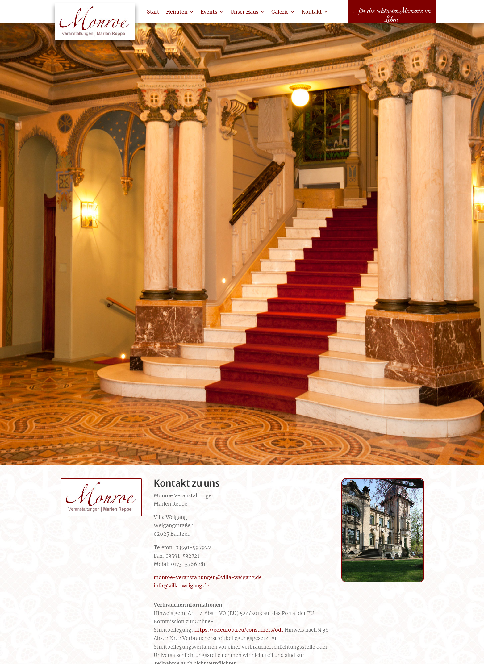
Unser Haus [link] (244, 12)
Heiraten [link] (177, 12)
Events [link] (209, 12)
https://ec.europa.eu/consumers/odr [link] (238, 630)
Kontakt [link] (312, 12)
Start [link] (153, 12)
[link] (94, 25)
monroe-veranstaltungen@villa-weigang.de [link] (208, 577)
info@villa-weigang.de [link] (181, 586)
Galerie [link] (280, 12)
